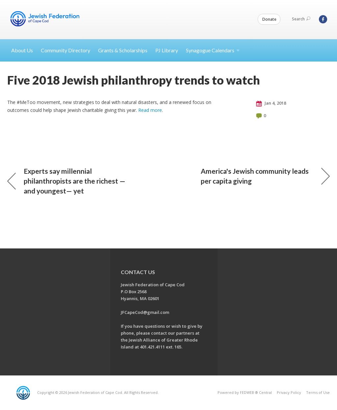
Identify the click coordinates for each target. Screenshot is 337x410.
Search (301, 19)
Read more (150, 110)
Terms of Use (318, 392)
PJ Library (166, 50)
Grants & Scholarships (122, 50)
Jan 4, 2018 (271, 103)
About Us (22, 50)
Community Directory (65, 50)
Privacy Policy (289, 392)
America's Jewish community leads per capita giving (265, 176)
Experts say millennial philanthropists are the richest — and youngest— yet (66, 181)
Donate (269, 19)
